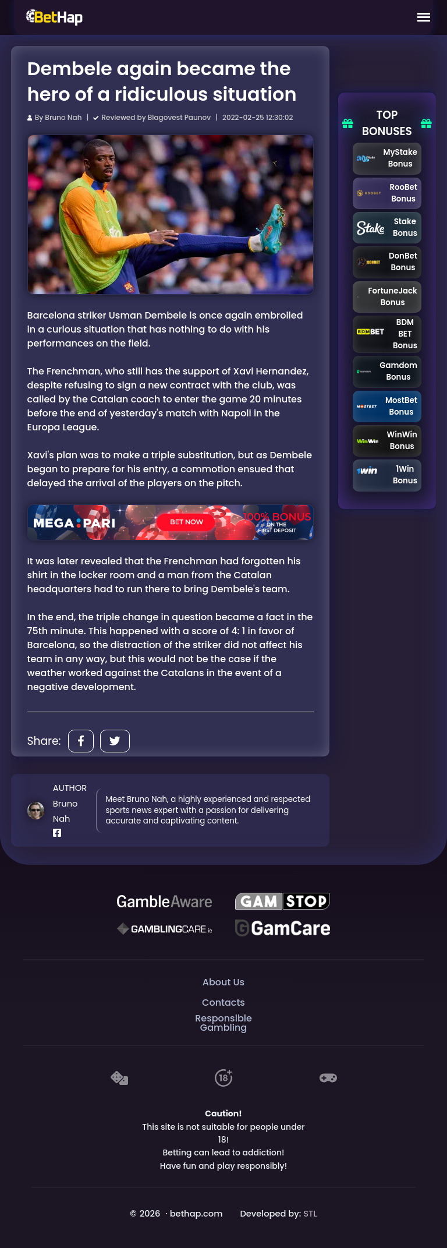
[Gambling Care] (164, 928)
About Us (223, 982)
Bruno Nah (63, 117)
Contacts (223, 1002)
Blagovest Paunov (179, 117)
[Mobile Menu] (423, 17)
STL (310, 1213)
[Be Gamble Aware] (164, 901)
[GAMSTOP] (282, 901)
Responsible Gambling (223, 1023)
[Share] (81, 741)
